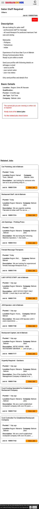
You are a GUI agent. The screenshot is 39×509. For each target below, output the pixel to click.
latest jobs (21, 112)
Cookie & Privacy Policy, (8, 507)
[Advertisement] (19, 138)
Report (35, 19)
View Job (31, 188)
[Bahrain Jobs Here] (14, 3)
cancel (35, 507)
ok (30, 507)
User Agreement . (24, 507)
